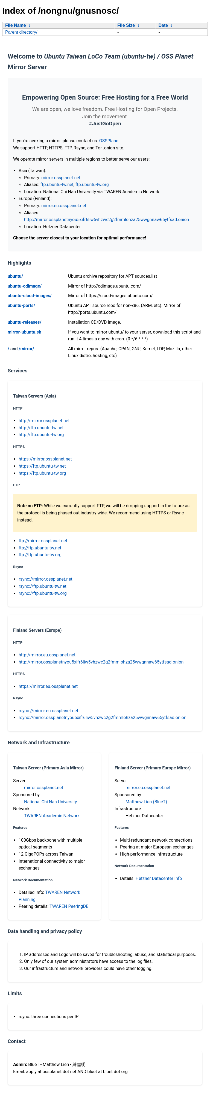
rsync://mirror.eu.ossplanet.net (48, 710)
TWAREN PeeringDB (69, 906)
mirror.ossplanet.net (60, 177)
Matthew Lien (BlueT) (146, 801)
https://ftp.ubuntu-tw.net (42, 466)
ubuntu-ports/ (21, 305)
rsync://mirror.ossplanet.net (45, 579)
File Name (15, 25)
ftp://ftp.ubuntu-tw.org (40, 554)
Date (163, 25)
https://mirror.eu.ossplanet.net (48, 686)
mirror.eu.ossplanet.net (63, 205)
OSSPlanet (109, 140)
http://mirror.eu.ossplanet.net (47, 654)
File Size (126, 25)
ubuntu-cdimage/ (25, 286)
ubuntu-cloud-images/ (30, 295)
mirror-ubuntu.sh (24, 332)
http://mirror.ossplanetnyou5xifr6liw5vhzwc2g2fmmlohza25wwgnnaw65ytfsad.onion (106, 219)
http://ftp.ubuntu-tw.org (41, 434)
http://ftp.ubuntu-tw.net (41, 427)
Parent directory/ (21, 32)
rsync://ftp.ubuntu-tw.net (42, 586)
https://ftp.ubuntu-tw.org (42, 473)
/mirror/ (26, 348)
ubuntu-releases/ (24, 322)
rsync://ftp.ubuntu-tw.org (43, 593)
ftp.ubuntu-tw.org (92, 184)
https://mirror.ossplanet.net (45, 459)
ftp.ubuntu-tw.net (57, 184)
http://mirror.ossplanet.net (44, 420)
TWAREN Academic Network (52, 815)
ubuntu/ (15, 276)
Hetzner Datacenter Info (159, 878)
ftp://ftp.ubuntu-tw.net (40, 548)
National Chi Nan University (50, 801)
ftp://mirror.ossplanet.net (43, 540)
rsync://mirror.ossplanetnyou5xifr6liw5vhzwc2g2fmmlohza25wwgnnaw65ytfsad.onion (102, 717)
